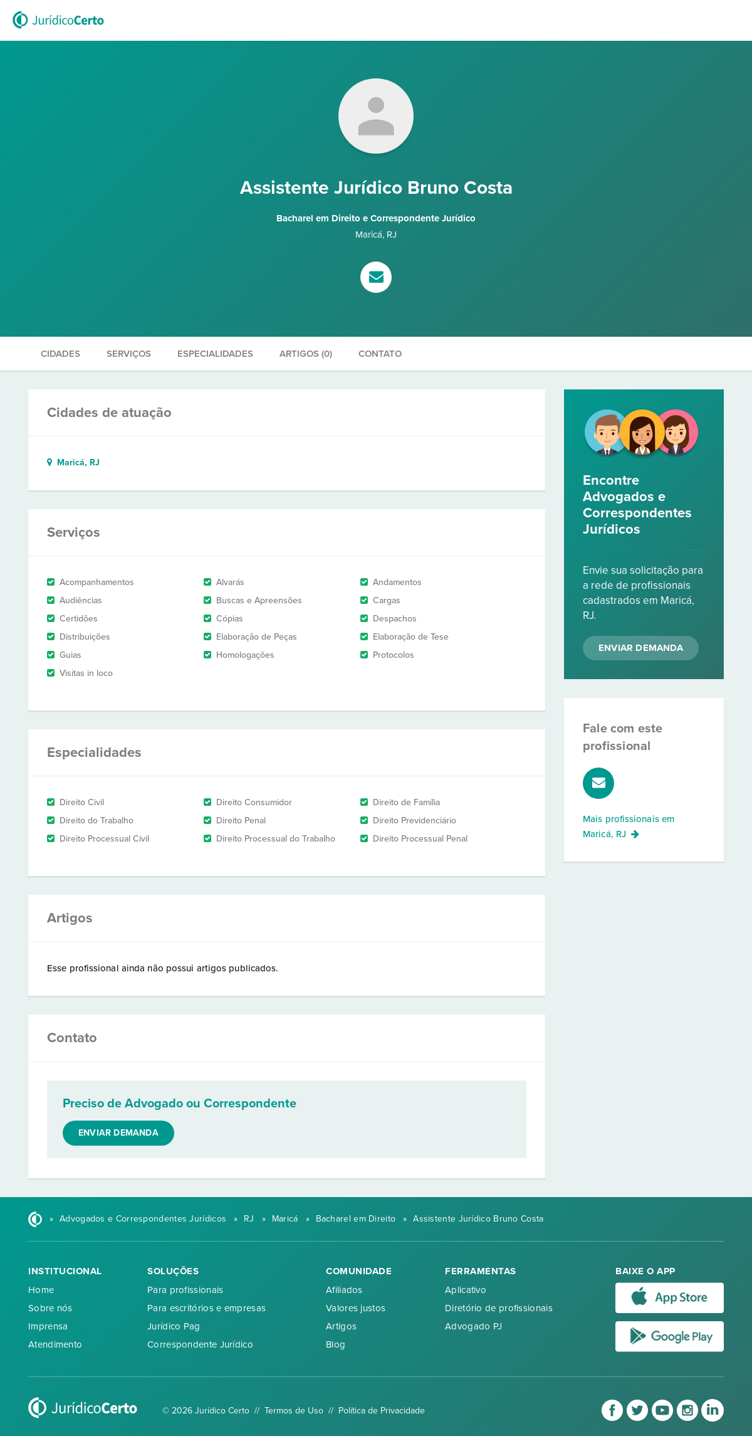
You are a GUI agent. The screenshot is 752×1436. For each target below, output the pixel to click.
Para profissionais (185, 1290)
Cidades (60, 353)
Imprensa (48, 1326)
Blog (335, 1344)
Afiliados (344, 1290)
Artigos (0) (305, 353)
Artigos (341, 1326)
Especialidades (215, 353)
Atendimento (55, 1344)
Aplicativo (465, 1290)
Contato (380, 353)
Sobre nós (50, 1308)
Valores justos (355, 1308)
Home (41, 1290)
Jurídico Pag (174, 1326)
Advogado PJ (473, 1326)
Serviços (129, 353)
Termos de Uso (293, 1410)
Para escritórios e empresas (206, 1308)
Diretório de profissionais (499, 1308)
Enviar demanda (118, 1132)
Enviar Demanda (640, 647)
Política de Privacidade (381, 1410)
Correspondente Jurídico (200, 1344)
